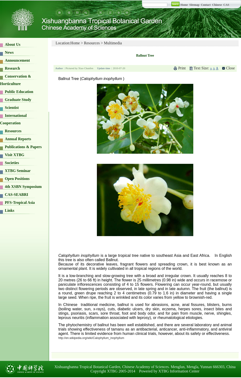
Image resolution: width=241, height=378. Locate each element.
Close (230, 68)
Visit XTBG (14, 155)
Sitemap (194, 5)
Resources (13, 131)
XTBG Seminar (18, 171)
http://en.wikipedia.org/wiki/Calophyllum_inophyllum (91, 338)
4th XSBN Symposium (23, 187)
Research (12, 68)
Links (9, 210)
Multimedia (113, 43)
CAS (226, 5)
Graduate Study (18, 100)
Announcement (17, 60)
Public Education (19, 92)
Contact (206, 5)
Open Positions (17, 179)
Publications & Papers (23, 147)
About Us (12, 44)
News (9, 52)
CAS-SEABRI (16, 194)
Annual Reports (18, 139)
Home (184, 5)
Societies (12, 163)
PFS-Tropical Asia (20, 202)
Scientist (12, 108)
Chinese (217, 5)
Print (182, 68)
